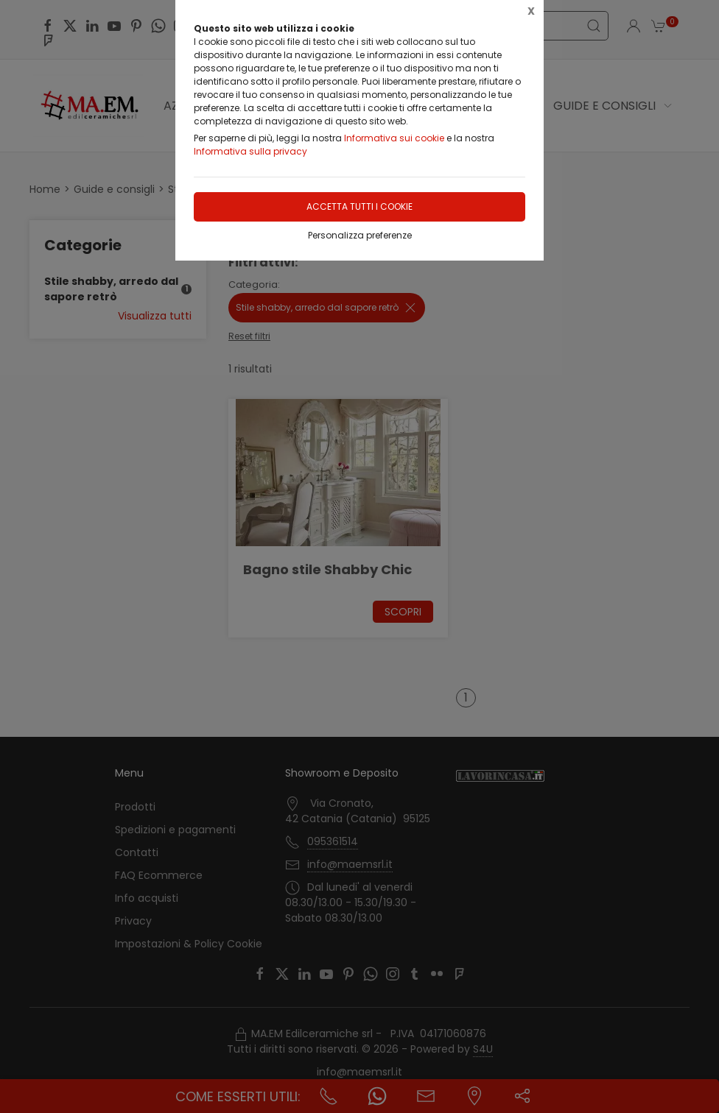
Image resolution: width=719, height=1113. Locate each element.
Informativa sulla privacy (250, 151)
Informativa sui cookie (394, 138)
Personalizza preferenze (360, 235)
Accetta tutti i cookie (359, 206)
